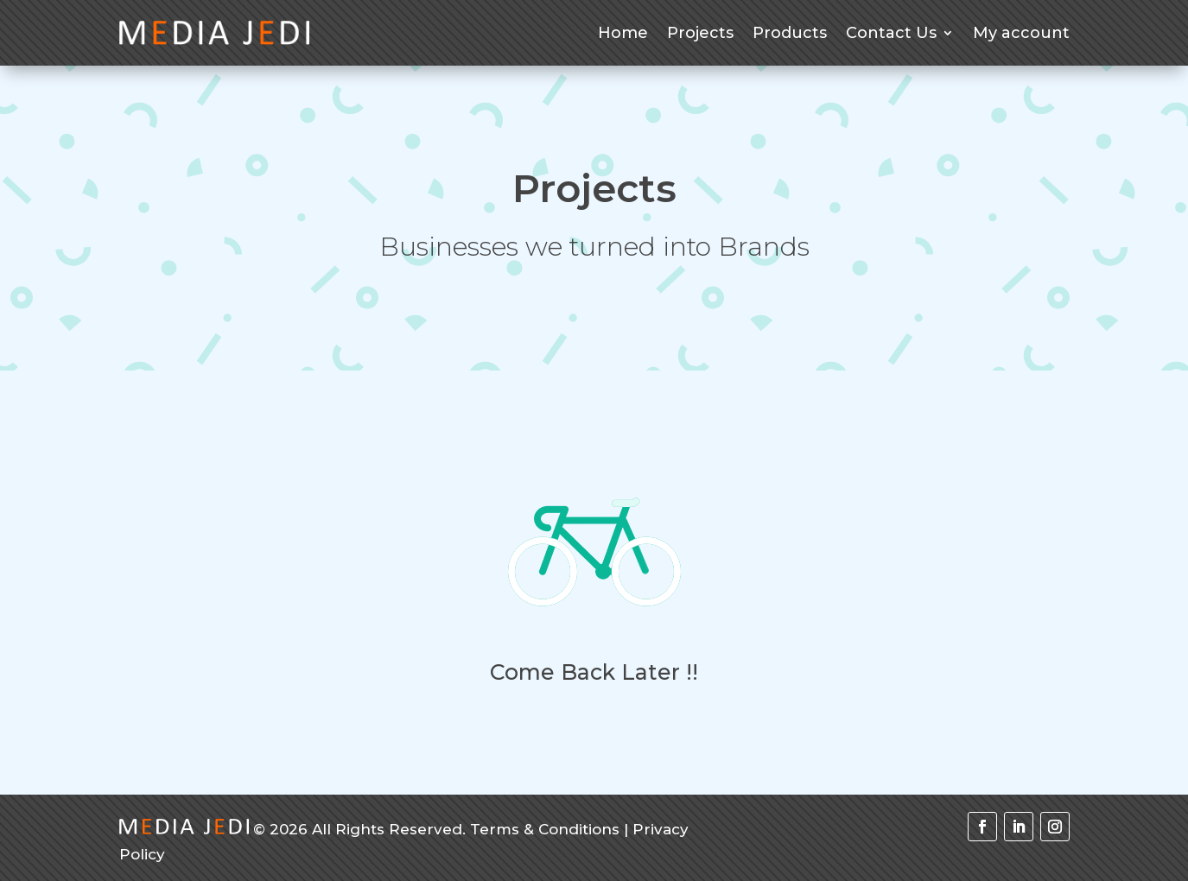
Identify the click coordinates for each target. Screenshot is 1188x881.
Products (790, 32)
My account (1021, 32)
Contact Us (891, 32)
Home (623, 32)
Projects (700, 32)
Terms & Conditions (544, 829)
